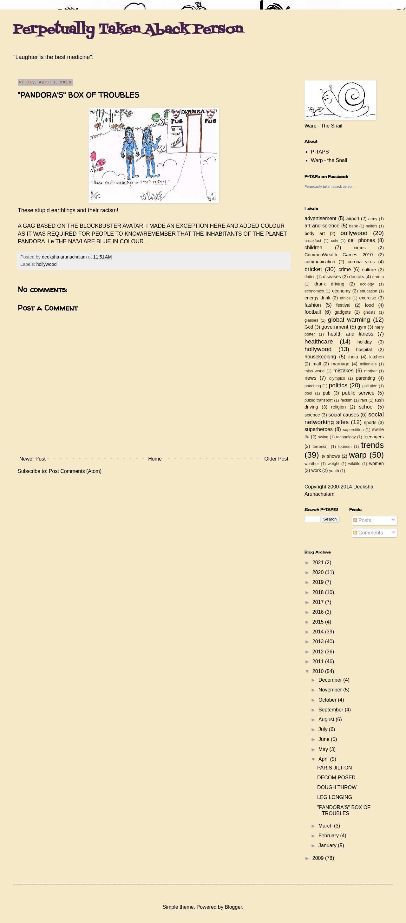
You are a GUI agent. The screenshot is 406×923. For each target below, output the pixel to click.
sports (370, 422)
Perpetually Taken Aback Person (128, 30)
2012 (318, 651)
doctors (356, 276)
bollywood (353, 233)
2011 (318, 661)
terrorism (320, 446)
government (335, 327)
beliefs (371, 226)
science (312, 414)
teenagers (373, 436)
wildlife (354, 463)
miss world (314, 371)
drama (378, 276)
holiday (364, 341)
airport (352, 218)
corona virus (361, 261)
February (329, 835)
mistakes (343, 370)
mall (316, 363)
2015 (318, 622)
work (316, 470)
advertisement (320, 218)
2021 (318, 562)
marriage (340, 363)
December (330, 680)
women (376, 463)
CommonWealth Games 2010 (338, 254)
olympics (337, 378)
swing (323, 437)
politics (338, 385)
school (366, 406)
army (372, 218)
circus (360, 247)
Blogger (233, 907)
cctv (334, 240)
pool (308, 393)
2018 (318, 592)
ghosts (369, 312)
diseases (332, 276)
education (368, 291)
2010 (318, 671)
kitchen (376, 356)
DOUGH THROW (337, 787)
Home (155, 459)
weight (333, 463)
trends (372, 445)
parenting (365, 378)
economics (314, 291)
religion (338, 406)
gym (361, 327)
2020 (318, 572)
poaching (312, 385)
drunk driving (329, 283)
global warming (349, 319)
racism (346, 400)
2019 (318, 582)
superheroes (318, 429)
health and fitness (350, 334)
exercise (368, 297)
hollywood (46, 264)
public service (358, 393)
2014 (318, 631)
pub (327, 393)
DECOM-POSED (336, 777)
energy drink (317, 297)
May (324, 749)
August (327, 719)
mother (370, 371)
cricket (313, 269)
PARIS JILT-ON (334, 767)
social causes (343, 414)
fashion (312, 305)
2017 (318, 602)
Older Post (276, 459)
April (324, 759)
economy (341, 290)
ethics (345, 298)
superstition (353, 429)
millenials (368, 364)
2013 (318, 641)
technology (346, 437)
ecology (367, 284)
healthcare (318, 341)
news (310, 378)
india (353, 356)
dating (310, 276)
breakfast (312, 240)
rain (363, 400)
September (331, 709)
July (323, 729)
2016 (318, 612)
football (312, 312)
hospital (364, 349)
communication (319, 261)
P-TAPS (320, 151)
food (369, 305)
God (308, 327)
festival (343, 305)
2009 (318, 858)
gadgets (343, 312)
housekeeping (320, 356)
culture (369, 269)
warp (357, 454)
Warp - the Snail (329, 160)
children (313, 247)
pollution (369, 385)
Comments (368, 532)
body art (314, 233)
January (328, 845)
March (326, 825)
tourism (344, 446)
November (330, 689)
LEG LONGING (334, 797)
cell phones (361, 240)
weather (311, 463)
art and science (321, 225)
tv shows (331, 456)
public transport (318, 400)
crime (344, 269)
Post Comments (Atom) (75, 471)
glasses (311, 320)
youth (334, 470)
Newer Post (32, 459)
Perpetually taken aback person (328, 186)
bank (353, 226)
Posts (362, 520)
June (324, 739)
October (328, 700)
